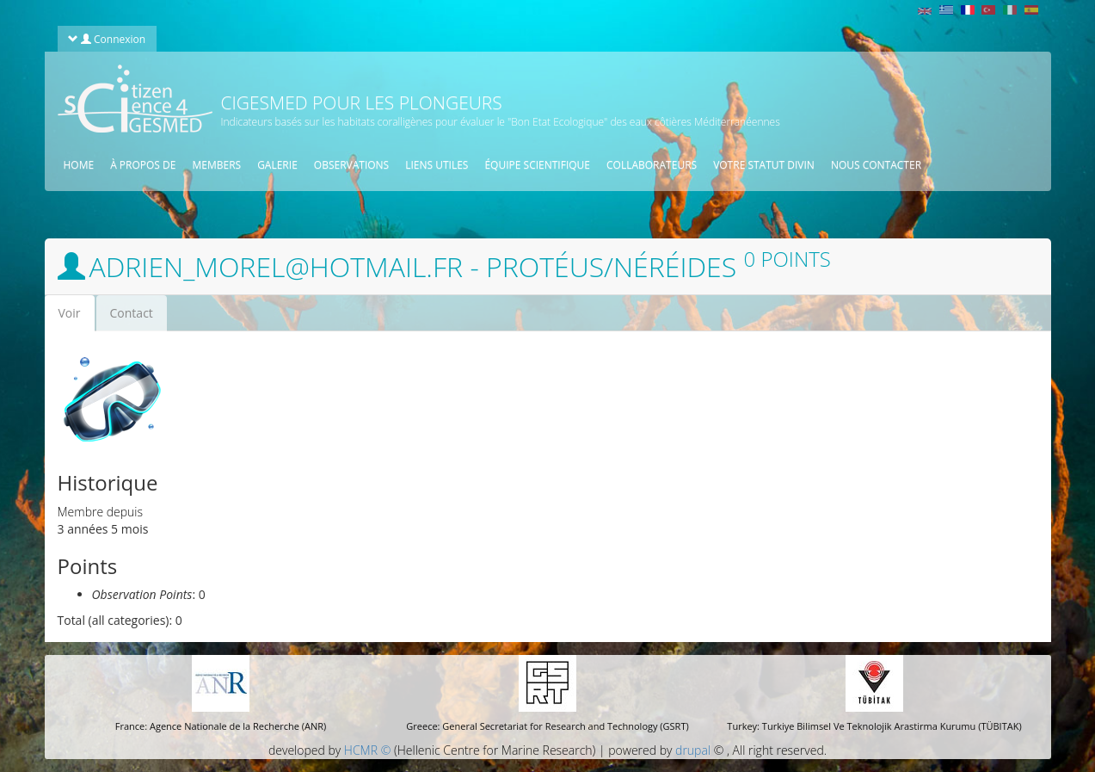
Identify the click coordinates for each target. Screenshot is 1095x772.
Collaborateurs (651, 164)
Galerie (277, 164)
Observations (351, 164)
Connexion (106, 39)
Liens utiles (436, 164)
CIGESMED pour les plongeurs (361, 102)
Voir (76, 318)
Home (79, 164)
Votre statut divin (764, 164)
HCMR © (367, 750)
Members (216, 164)
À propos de (142, 164)
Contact (131, 313)
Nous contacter (876, 164)
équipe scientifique (537, 164)
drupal (693, 750)
